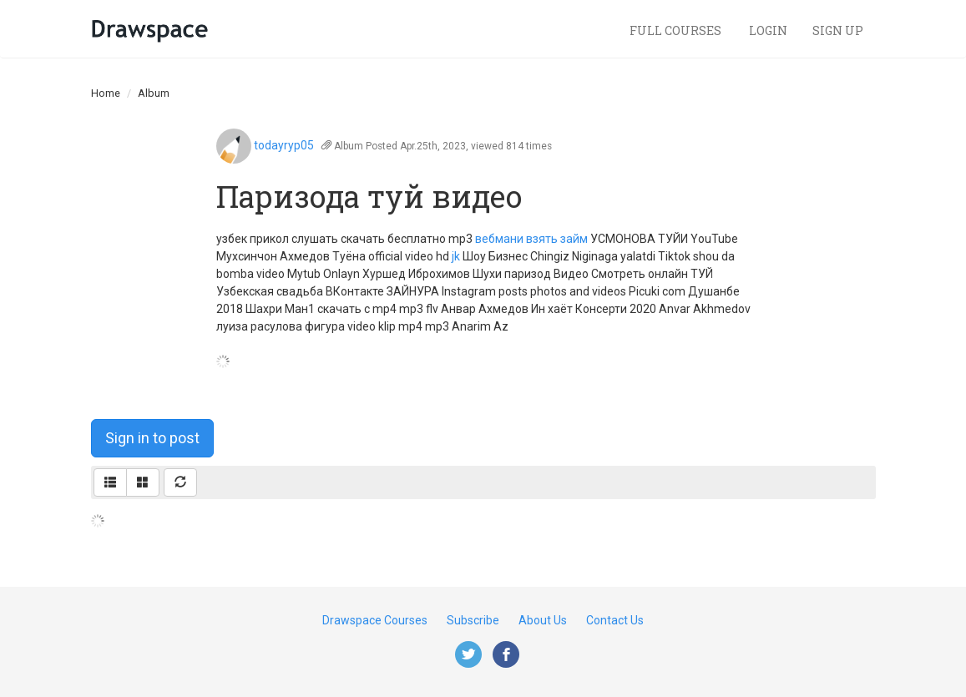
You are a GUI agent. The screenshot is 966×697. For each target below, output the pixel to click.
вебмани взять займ (531, 238)
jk (456, 256)
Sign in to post (152, 438)
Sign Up (837, 30)
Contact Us (615, 620)
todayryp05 (284, 145)
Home (105, 93)
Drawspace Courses (374, 620)
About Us (542, 620)
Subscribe (473, 620)
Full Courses (677, 30)
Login (768, 30)
